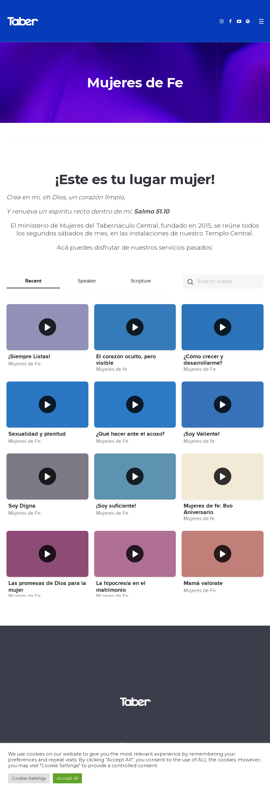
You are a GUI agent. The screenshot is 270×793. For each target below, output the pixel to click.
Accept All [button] (67, 778)
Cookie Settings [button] (29, 778)
